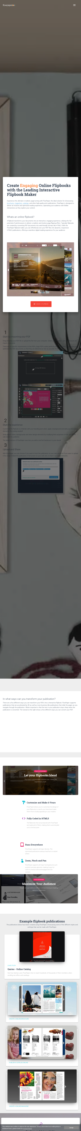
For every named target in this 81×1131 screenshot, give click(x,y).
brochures (10, 203)
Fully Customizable (40, 771)
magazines (18, 203)
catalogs (26, 203)
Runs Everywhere (39, 879)
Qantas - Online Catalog (19, 969)
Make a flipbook (41, 304)
